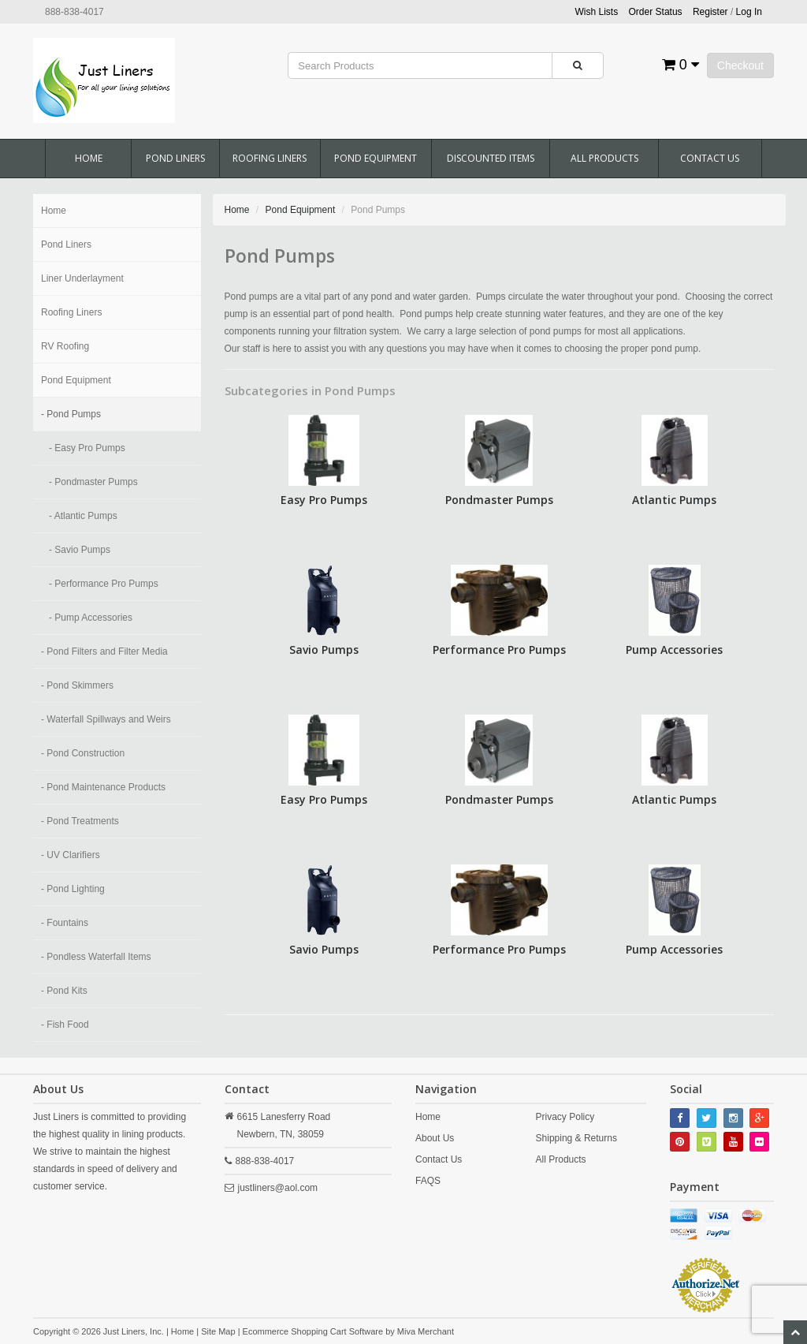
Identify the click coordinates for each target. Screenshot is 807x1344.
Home (88, 158)
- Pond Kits (64, 990)
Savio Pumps (324, 649)
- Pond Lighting (73, 888)
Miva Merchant (425, 1331)
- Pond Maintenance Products (103, 787)
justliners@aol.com (278, 1187)
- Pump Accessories (90, 617)
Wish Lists (597, 11)
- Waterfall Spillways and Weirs (106, 719)
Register (710, 11)
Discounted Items (490, 158)
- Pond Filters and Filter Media (104, 651)
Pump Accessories (674, 649)
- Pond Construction (83, 753)
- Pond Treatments (80, 821)
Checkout (740, 65)
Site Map (218, 1331)
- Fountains (64, 922)
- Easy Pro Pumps (87, 448)
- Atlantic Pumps (83, 515)
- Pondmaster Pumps (93, 481)
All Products (604, 158)
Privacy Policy (565, 1116)
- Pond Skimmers (77, 685)
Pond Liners (175, 158)
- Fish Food (65, 1024)
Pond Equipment (375, 158)
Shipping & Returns (576, 1138)
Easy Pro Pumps (324, 499)
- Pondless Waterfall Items (96, 956)
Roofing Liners (269, 158)
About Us (434, 1138)
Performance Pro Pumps (499, 649)
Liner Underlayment (82, 278)
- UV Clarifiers (70, 855)
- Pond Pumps (71, 414)
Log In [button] (749, 11)
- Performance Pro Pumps (103, 583)
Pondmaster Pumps (499, 499)
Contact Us (709, 158)
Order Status (655, 11)
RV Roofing (65, 346)
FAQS (428, 1180)
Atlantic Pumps (674, 499)
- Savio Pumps (79, 549)
